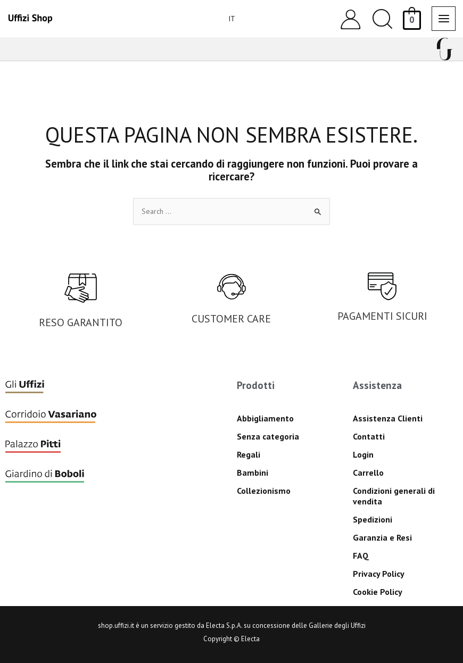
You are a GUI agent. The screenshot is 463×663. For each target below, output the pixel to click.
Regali (248, 454)
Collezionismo (264, 490)
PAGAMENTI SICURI (382, 316)
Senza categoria (268, 436)
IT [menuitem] (231, 18)
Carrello (368, 472)
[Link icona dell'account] (350, 19)
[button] (382, 19)
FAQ (361, 555)
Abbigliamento (265, 418)
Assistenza (377, 385)
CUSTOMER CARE (231, 319)
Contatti (369, 436)
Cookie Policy (377, 591)
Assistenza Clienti (388, 418)
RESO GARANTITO (80, 322)
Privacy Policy (378, 573)
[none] (227, 19)
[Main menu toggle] (444, 18)
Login (363, 454)
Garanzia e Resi (382, 537)
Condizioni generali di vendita (394, 496)
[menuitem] (231, 18)
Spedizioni (372, 519)
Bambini (252, 472)
